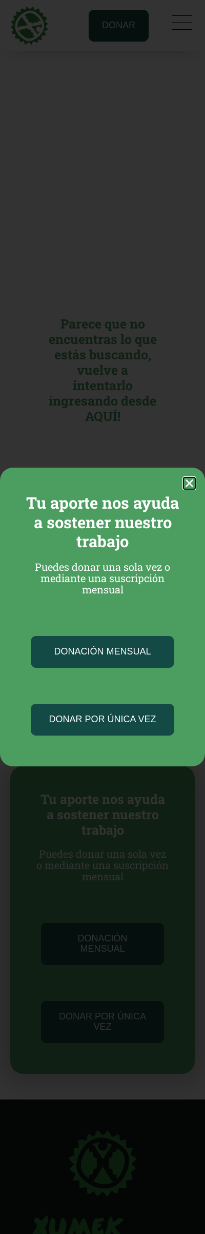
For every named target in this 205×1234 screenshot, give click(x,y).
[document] (102, 617)
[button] (189, 483)
